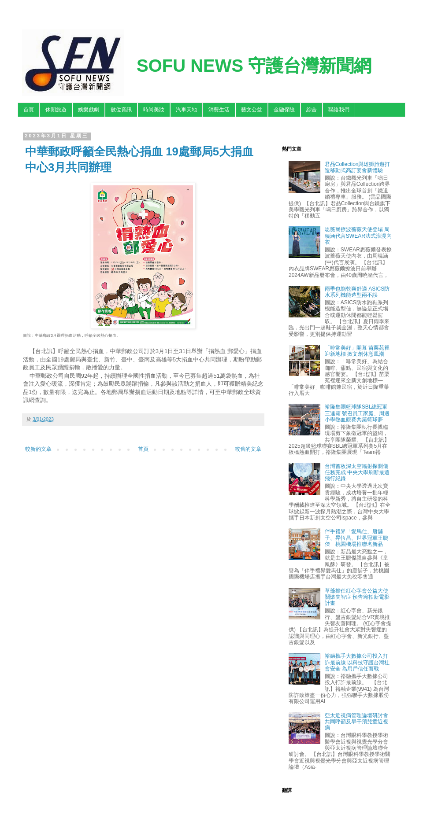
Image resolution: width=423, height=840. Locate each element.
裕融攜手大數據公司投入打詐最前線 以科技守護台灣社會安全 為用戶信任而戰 (357, 662)
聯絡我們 (338, 110)
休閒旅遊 (56, 110)
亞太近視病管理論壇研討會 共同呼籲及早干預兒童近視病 (356, 721)
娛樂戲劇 (88, 110)
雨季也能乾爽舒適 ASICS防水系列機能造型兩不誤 (357, 292)
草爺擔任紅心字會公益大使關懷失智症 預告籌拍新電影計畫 (357, 597)
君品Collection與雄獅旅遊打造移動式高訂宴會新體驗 (357, 167)
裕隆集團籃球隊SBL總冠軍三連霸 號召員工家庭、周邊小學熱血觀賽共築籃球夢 (357, 413)
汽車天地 (186, 110)
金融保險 (284, 110)
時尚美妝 (153, 110)
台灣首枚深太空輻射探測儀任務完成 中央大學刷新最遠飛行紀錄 (357, 472)
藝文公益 (251, 110)
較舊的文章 (248, 449)
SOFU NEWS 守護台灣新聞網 (254, 65)
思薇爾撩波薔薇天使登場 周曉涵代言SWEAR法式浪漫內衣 (358, 235)
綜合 (311, 110)
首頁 (28, 110)
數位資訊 (121, 110)
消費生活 (219, 110)
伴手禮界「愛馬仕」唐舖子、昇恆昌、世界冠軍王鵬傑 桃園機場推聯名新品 (356, 537)
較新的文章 (38, 449)
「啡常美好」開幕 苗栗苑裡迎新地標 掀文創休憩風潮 (357, 351)
